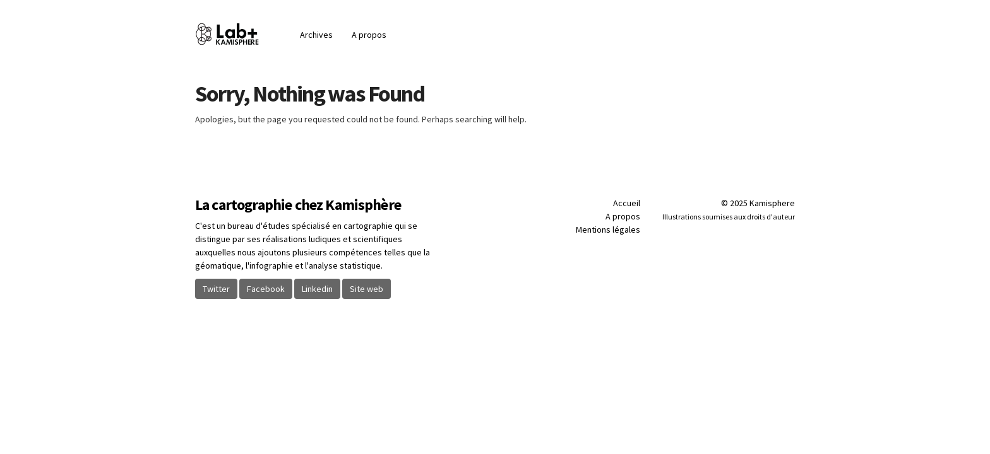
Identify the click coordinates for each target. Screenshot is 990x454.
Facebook (266, 288)
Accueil (626, 203)
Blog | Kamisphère (243, 34)
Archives (316, 34)
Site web (366, 288)
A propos (369, 34)
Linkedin (317, 288)
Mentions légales (608, 229)
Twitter (216, 288)
